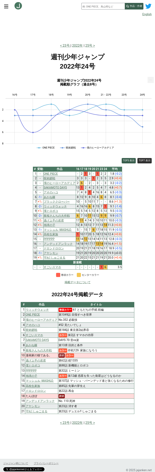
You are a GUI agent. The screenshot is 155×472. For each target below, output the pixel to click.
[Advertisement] (77, 28)
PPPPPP (31, 370)
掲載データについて (78, 282)
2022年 (77, 46)
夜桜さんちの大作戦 (39, 350)
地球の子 (31, 375)
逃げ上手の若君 (36, 360)
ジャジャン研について (15, 463)
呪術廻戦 (31, 330)
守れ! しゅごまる (36, 411)
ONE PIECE (33, 314)
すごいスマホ (34, 335)
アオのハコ (33, 325)
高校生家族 (33, 386)
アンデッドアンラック (40, 401)
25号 (88, 46)
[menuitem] (151, 80)
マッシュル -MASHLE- (40, 380)
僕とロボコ (33, 365)
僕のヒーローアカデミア (42, 319)
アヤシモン (33, 406)
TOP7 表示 (144, 160)
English (147, 14)
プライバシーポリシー (46, 463)
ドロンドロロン (36, 390)
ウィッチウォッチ (37, 309)
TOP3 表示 (129, 160)
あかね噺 (31, 345)
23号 (67, 46)
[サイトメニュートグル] (6, 6)
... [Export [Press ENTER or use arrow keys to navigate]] (150, 79)
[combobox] (103, 6)
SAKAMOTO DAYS (37, 340)
